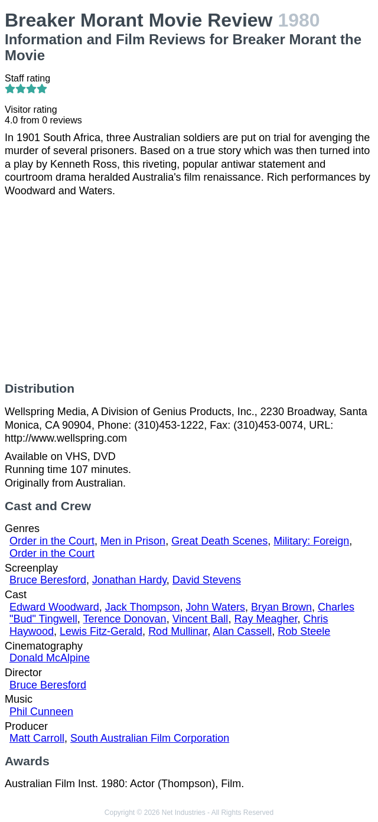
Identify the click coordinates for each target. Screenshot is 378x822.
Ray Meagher (265, 619)
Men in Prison (132, 541)
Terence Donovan (125, 619)
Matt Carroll (36, 738)
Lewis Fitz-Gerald (101, 631)
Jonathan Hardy (129, 580)
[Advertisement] (189, 289)
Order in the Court (51, 541)
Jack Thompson (142, 607)
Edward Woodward (54, 607)
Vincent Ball (200, 619)
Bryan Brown (281, 607)
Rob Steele (304, 631)
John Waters (215, 607)
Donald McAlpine (49, 658)
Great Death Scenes (219, 541)
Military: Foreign (311, 541)
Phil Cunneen (41, 711)
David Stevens (206, 580)
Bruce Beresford (47, 580)
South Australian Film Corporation (149, 738)
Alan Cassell (242, 631)
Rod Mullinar (177, 631)
